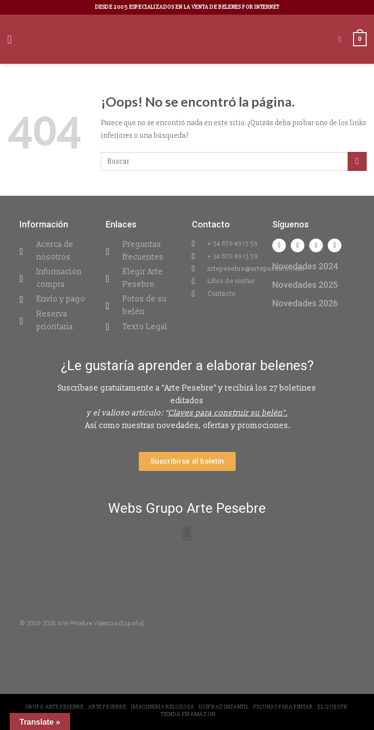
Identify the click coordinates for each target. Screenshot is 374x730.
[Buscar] (342, 39)
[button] (186, 533)
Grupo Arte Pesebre (54, 707)
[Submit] (357, 161)
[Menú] (13, 39)
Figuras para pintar (283, 707)
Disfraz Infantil (223, 707)
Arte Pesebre (107, 707)
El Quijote (332, 707)
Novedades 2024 (305, 266)
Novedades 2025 (305, 285)
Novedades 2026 (305, 303)
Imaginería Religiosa (162, 707)
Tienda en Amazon (188, 714)
